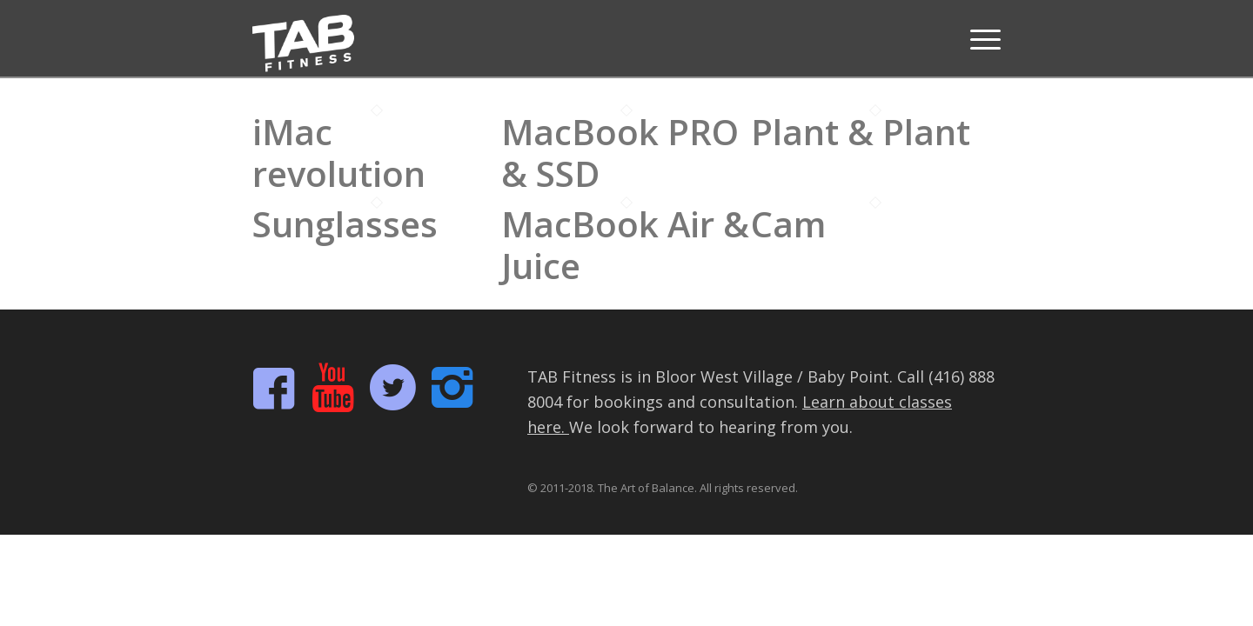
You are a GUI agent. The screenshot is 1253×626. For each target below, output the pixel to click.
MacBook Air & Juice (625, 245)
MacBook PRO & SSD (620, 152)
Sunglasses (345, 224)
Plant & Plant (860, 132)
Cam (788, 224)
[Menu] (980, 39)
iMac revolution (338, 152)
